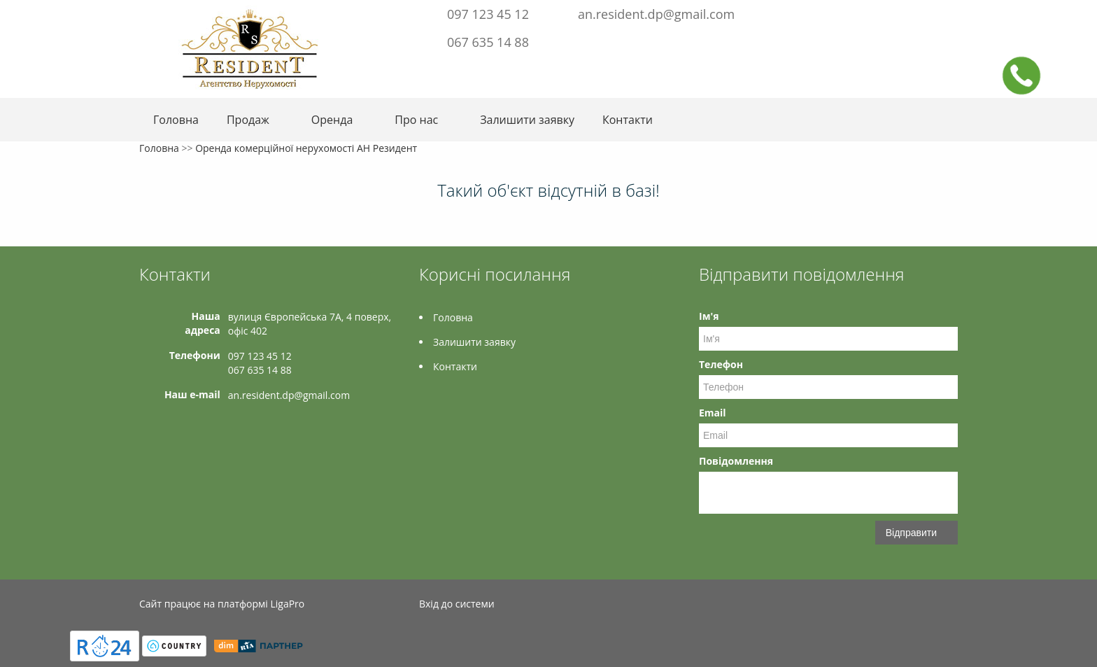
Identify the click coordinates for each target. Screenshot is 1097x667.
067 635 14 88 (488, 42)
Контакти (627, 119)
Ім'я (709, 316)
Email (712, 412)
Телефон (721, 364)
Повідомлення (736, 461)
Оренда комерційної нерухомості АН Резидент (306, 148)
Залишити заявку (527, 119)
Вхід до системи (457, 603)
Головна (176, 119)
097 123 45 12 (488, 14)
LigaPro (287, 603)
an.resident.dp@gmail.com (656, 14)
